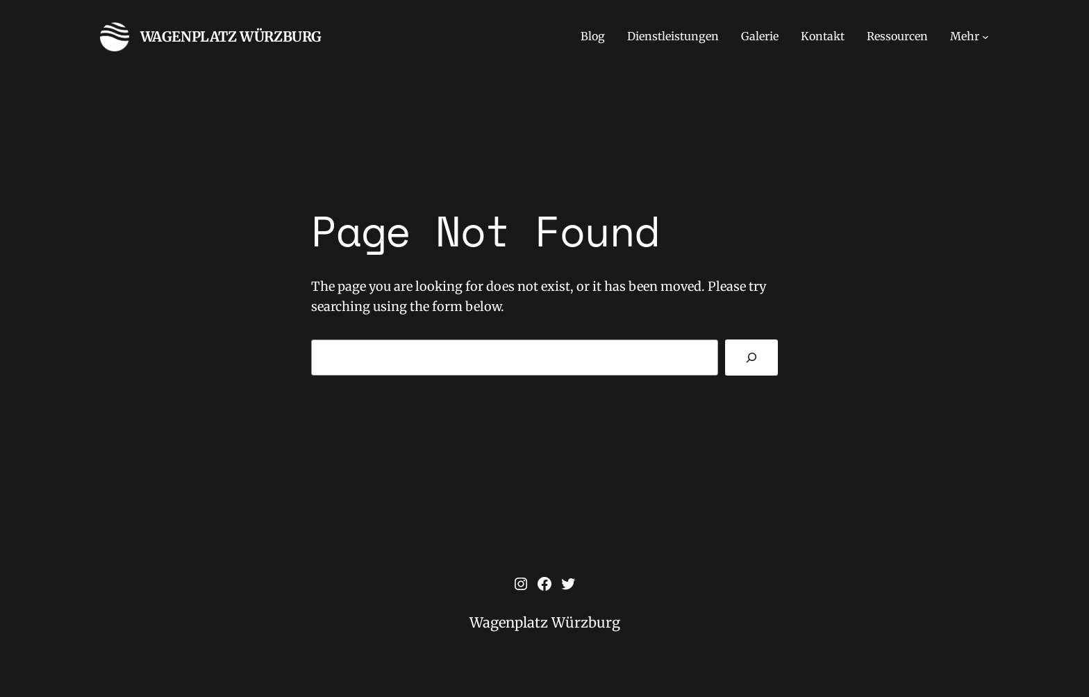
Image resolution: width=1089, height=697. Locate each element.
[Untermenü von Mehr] (985, 36)
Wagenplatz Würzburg (231, 36)
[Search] (751, 357)
